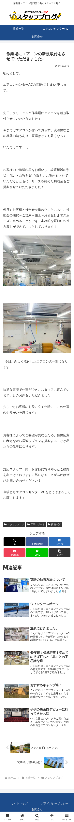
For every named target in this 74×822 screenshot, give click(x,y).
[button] (59, 552)
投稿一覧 (54, 524)
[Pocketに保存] (14, 552)
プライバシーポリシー (54, 803)
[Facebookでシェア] (37, 541)
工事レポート (36, 524)
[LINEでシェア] (37, 552)
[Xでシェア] (14, 541)
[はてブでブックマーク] (59, 541)
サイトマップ (19, 803)
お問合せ (37, 809)
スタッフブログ (14, 524)
